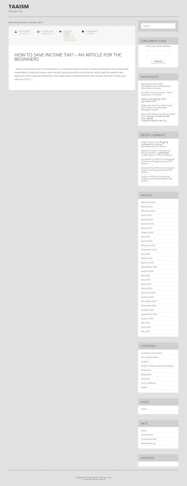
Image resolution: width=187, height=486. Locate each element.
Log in (144, 430)
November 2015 (149, 249)
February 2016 (148, 245)
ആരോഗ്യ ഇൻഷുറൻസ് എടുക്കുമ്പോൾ (154, 100)
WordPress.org (148, 443)
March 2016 (146, 241)
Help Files (146, 370)
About (144, 409)
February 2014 (148, 292)
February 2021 (148, 211)
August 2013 (147, 318)
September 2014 (149, 267)
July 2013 (145, 323)
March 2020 (147, 219)
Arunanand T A (24, 34)
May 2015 (145, 254)
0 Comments (90, 34)
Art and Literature (69, 39)
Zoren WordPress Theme (94, 479)
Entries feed (147, 434)
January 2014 (147, 297)
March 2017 (146, 228)
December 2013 (149, 301)
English (75, 40)
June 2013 (146, 327)
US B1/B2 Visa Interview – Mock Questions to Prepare (156, 93)
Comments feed (149, 439)
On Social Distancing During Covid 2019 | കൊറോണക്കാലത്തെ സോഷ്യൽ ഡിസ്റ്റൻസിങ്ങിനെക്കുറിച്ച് (158, 117)
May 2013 (145, 331)
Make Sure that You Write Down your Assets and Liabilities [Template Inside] (156, 107)
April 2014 (146, 284)
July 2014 (145, 275)
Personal (145, 379)
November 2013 (149, 305)
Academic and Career (151, 353)
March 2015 (146, 258)
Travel (144, 387)
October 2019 (147, 224)
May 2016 (145, 236)
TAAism (19, 6)
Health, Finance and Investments (157, 366)
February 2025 (148, 202)
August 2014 (147, 271)
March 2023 (147, 206)
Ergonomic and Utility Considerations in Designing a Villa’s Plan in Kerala (156, 86)
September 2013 (149, 314)
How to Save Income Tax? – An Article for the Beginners (68, 57)
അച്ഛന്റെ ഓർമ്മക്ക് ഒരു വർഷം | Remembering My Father (154, 144)
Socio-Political (148, 383)
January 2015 (147, 262)
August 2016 (147, 232)
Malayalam (146, 374)
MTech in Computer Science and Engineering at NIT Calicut (158, 161)
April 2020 (146, 215)
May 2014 (145, 280)
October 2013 (147, 310)
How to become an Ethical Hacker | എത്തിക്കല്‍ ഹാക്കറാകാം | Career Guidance (156, 152)
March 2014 (146, 288)
